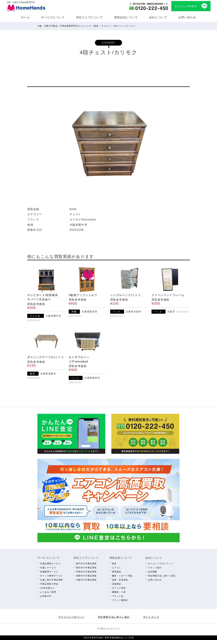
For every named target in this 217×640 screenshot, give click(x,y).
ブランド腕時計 (120, 600)
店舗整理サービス (49, 572)
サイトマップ (151, 617)
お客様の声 (45, 596)
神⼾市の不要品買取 (86, 563)
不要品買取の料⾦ (49, 584)
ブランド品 (118, 596)
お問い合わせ (187, 17)
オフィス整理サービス (51, 576)
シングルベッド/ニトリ (125, 295)
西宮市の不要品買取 (86, 567)
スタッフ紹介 (155, 567)
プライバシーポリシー (71, 617)
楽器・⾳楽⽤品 (120, 580)
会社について (158, 17)
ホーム (25, 17)
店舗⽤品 (116, 584)
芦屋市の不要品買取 (86, 572)
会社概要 (152, 572)
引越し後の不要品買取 (51, 580)
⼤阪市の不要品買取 (86, 580)
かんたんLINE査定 (186, 6)
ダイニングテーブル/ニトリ (45, 357)
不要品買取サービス (50, 563)
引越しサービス (48, 567)
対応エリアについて (89, 17)
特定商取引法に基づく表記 (162, 576)
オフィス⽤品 (119, 588)
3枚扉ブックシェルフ (83, 295)
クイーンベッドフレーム (167, 295)
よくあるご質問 (48, 592)
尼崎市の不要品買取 (86, 576)
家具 (114, 563)
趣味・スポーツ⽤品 (122, 576)
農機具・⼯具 (119, 592)
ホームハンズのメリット (160, 563)
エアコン (116, 567)
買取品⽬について (126, 17)
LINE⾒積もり (47, 588)
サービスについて (53, 17)
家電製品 (116, 572)
